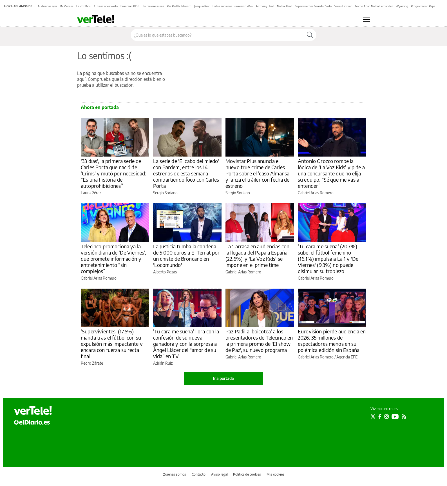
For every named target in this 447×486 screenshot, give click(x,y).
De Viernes (66, 6)
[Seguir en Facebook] (379, 416)
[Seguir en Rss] (404, 416)
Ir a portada (223, 378)
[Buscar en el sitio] (217, 35)
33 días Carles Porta (105, 6)
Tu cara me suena (153, 6)
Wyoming (402, 6)
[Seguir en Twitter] (373, 416)
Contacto (198, 474)
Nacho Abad (284, 6)
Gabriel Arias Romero (316, 192)
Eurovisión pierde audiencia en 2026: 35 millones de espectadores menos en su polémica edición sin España (332, 340)
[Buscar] (309, 35)
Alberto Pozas (165, 271)
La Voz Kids (83, 6)
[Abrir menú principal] (366, 19)
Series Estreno (343, 6)
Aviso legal (219, 474)
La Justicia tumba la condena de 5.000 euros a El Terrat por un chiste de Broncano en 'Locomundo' (186, 255)
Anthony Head (265, 6)
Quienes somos (174, 474)
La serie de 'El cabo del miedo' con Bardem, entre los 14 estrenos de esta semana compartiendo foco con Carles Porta (186, 173)
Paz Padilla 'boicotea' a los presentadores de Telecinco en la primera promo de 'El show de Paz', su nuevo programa (259, 340)
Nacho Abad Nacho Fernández (374, 6)
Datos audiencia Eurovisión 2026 (233, 6)
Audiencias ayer (47, 6)
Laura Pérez (91, 192)
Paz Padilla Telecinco (179, 6)
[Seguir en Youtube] (395, 416)
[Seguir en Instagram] (386, 416)
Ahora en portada (100, 107)
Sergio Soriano (165, 192)
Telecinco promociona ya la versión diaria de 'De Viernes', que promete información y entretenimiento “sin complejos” (113, 258)
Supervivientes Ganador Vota (313, 6)
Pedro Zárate (92, 363)
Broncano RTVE (130, 6)
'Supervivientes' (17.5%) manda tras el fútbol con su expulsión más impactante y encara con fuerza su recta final (112, 343)
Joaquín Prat (202, 6)
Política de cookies (247, 474)
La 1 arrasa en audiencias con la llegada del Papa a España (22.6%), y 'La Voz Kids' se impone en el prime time (257, 255)
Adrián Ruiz (163, 363)
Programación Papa (423, 6)
